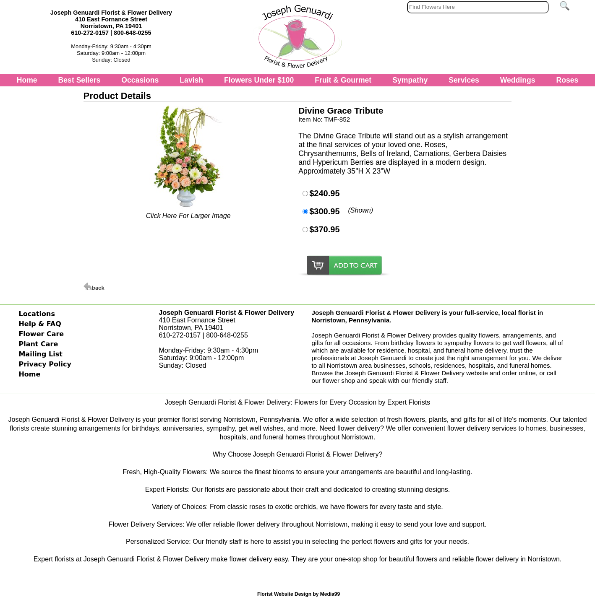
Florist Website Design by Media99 (298, 594)
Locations (36, 314)
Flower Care (41, 334)
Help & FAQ (39, 324)
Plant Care (38, 344)
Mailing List (40, 354)
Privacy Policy (44, 364)
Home (27, 80)
